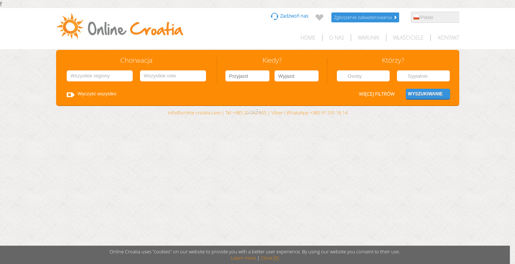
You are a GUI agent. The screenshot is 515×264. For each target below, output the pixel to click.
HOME (308, 37)
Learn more (243, 258)
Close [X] (270, 258)
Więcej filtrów (377, 94)
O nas (336, 37)
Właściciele (408, 37)
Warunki (368, 37)
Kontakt (448, 37)
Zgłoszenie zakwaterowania (363, 17)
